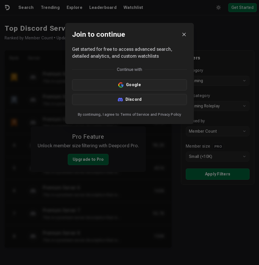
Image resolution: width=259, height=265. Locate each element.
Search (26, 7)
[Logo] (6, 7)
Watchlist (133, 7)
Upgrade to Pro (88, 159)
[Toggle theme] (218, 7)
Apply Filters (218, 174)
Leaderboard (103, 7)
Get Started (242, 7)
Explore (74, 7)
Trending (50, 7)
